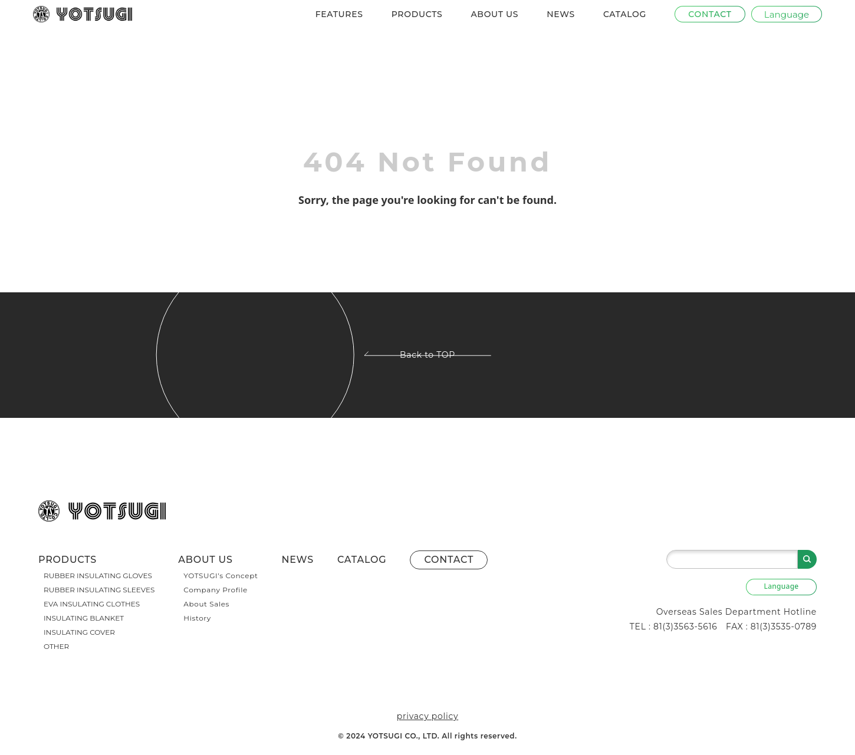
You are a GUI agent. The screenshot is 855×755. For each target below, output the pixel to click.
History (197, 618)
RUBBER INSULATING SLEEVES (99, 589)
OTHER (56, 646)
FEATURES (339, 14)
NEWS (561, 14)
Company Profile (215, 589)
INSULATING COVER (79, 632)
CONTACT (448, 559)
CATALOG (624, 14)
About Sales (206, 603)
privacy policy (427, 716)
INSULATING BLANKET (84, 618)
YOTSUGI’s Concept (220, 575)
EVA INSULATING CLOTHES (92, 603)
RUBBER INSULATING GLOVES (98, 575)
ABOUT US (494, 14)
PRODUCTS (417, 14)
